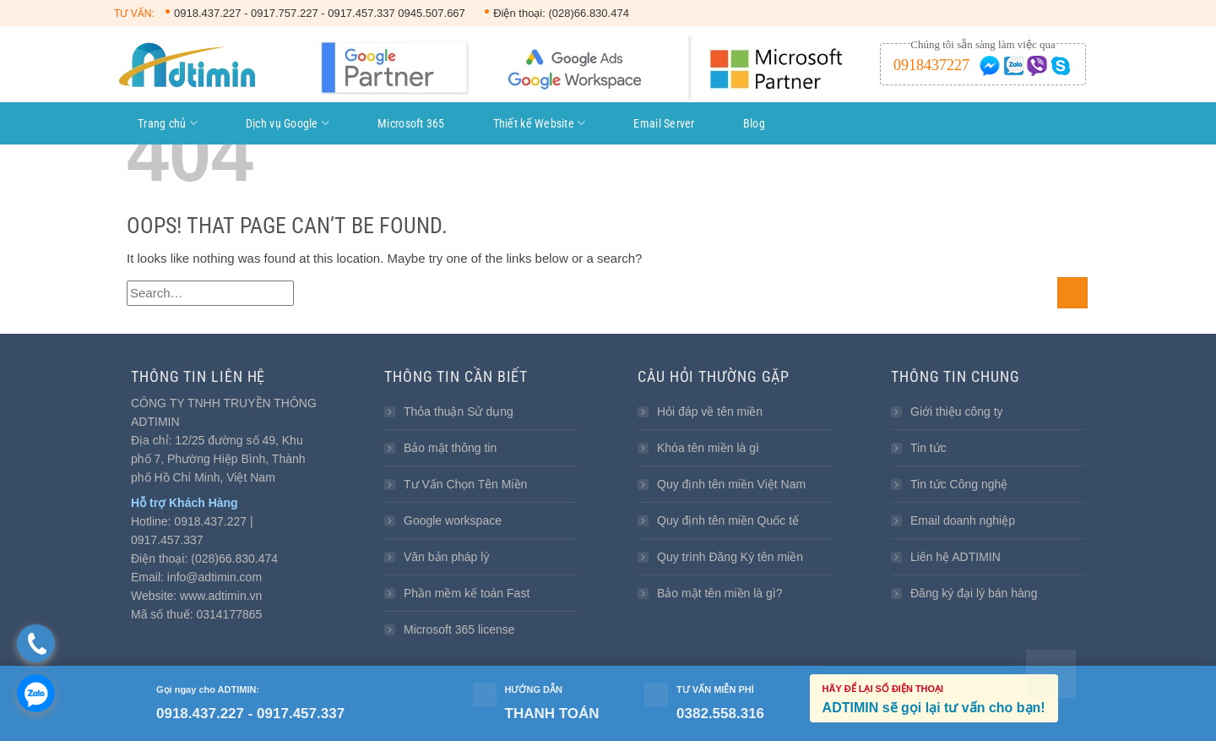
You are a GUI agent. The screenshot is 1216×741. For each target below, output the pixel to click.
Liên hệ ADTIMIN (955, 557)
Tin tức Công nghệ (958, 484)
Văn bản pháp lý (446, 557)
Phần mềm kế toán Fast (466, 593)
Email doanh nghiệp (962, 520)
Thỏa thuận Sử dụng (458, 411)
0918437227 (931, 65)
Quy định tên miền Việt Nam (731, 484)
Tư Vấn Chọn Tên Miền (465, 484)
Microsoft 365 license (459, 629)
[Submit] (1072, 292)
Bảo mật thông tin (450, 448)
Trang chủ (168, 123)
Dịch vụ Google (287, 123)
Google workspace (453, 520)
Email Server (663, 123)
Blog (754, 123)
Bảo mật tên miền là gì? (720, 593)
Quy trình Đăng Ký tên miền (730, 557)
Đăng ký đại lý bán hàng (973, 593)
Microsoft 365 (411, 123)
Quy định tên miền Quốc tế (728, 520)
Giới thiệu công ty (956, 411)
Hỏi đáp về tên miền (710, 411)
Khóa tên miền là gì (708, 448)
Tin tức (928, 448)
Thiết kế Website (539, 123)
